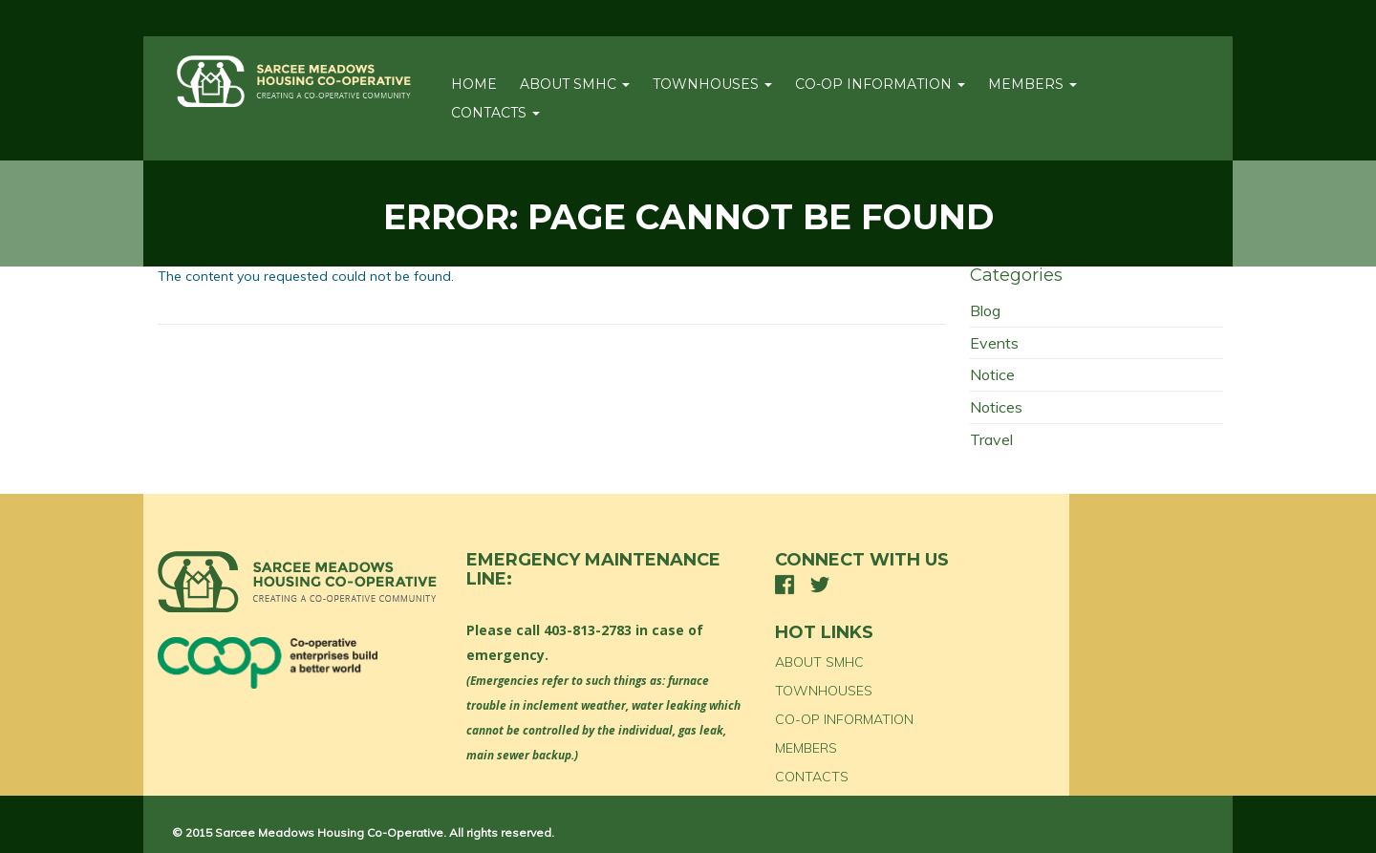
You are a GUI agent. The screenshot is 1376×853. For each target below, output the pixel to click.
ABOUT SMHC (575, 84)
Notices (996, 406)
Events (994, 342)
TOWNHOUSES (712, 84)
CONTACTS (495, 112)
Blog (985, 310)
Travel (991, 439)
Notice (992, 374)
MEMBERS (1032, 84)
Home (474, 84)
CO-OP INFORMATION (880, 84)
